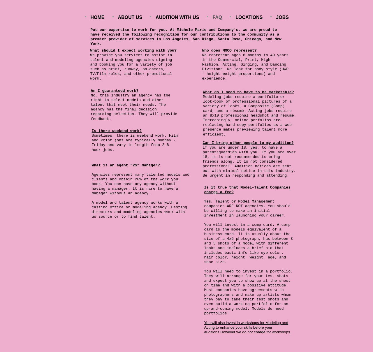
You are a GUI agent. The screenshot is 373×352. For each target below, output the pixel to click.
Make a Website (204, 347)
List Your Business (239, 347)
